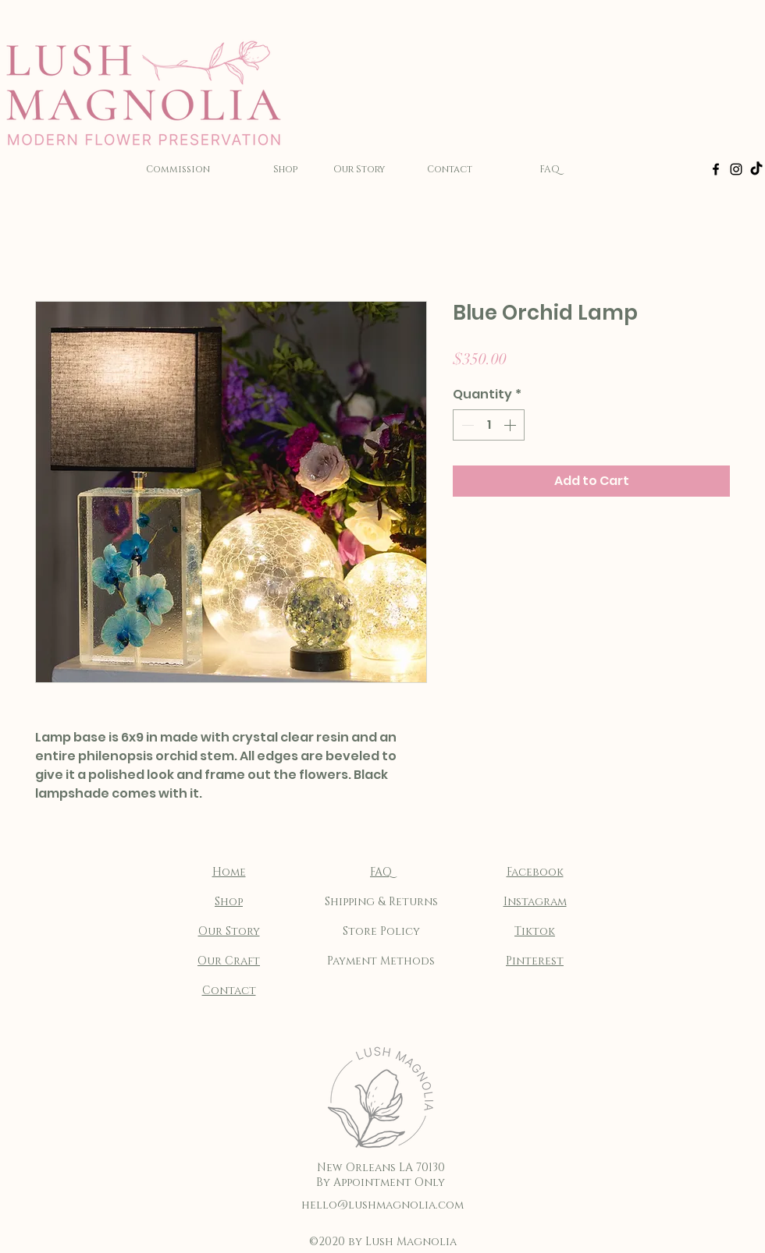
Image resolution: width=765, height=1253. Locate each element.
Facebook (535, 872)
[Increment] (511, 425)
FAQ (381, 872)
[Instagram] (736, 169)
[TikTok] (756, 169)
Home (229, 872)
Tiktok (534, 931)
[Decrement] (466, 425)
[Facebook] (716, 169)
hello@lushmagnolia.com (382, 1205)
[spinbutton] (488, 425)
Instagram (535, 901)
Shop (229, 901)
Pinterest (535, 961)
